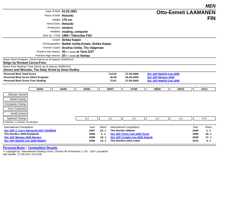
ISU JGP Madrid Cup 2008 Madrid (25, 140)
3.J (86, 118)
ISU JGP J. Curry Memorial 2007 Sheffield (30, 130)
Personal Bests (14, 147)
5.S (204, 118)
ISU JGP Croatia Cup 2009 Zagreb (131, 137)
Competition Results (43, 147)
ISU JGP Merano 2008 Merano (23, 137)
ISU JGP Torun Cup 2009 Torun (129, 134)
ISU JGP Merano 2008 (160, 77)
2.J (110, 118)
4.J (181, 118)
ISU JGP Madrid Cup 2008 (163, 73)
